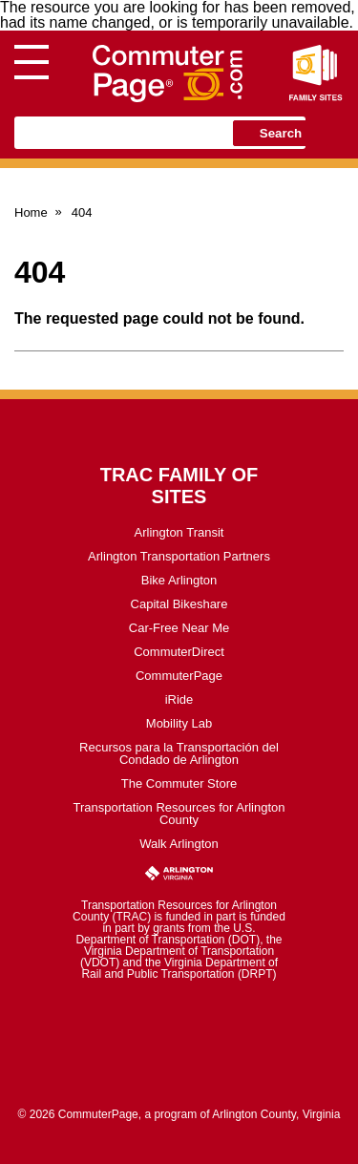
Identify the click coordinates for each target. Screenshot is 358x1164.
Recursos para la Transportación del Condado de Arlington (179, 753)
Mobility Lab (179, 723)
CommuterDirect (179, 652)
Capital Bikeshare (179, 604)
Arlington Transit (179, 532)
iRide (179, 699)
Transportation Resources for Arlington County (178, 813)
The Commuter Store (179, 783)
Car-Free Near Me (179, 628)
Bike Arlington (179, 580)
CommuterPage (179, 675)
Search (281, 133)
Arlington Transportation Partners (179, 556)
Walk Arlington (179, 843)
